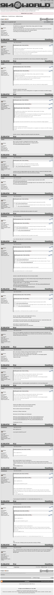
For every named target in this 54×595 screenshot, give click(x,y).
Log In (28, 13)
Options (48, 21)
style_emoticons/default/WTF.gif (21, 419)
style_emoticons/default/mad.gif (44, 284)
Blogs (52, 0)
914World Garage (19, 16)
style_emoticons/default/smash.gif (37, 416)
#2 (52, 42)
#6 (52, 157)
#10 (52, 244)
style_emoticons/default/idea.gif (21, 183)
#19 (52, 504)
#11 (52, 291)
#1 (52, 24)
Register (31, 13)
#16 (52, 427)
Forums (45, 0)
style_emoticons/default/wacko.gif (21, 285)
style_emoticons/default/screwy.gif (21, 416)
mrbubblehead (4, 42)
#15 (52, 388)
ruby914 (2, 24)
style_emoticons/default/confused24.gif (22, 144)
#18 (52, 470)
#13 (52, 349)
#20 (52, 547)
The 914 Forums (11, 16)
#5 (52, 139)
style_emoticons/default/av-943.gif (21, 418)
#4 (52, 97)
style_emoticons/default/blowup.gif (36, 419)
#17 (52, 446)
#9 (52, 216)
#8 (52, 196)
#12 (52, 330)
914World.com (4, 16)
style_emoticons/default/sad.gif (21, 181)
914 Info (48, 0)
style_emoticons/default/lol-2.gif (36, 418)
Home (41, 0)
